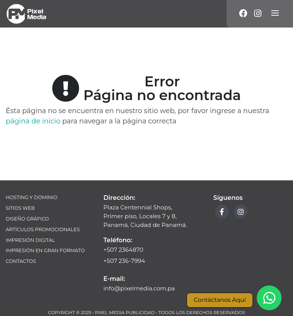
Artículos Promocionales (43, 229)
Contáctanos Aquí (220, 299)
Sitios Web (20, 208)
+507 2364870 (123, 249)
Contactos (21, 261)
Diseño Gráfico (27, 219)
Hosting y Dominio (31, 197)
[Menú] (275, 14)
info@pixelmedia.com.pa (139, 288)
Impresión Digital (30, 240)
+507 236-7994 (124, 260)
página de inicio (33, 121)
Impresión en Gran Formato (45, 250)
